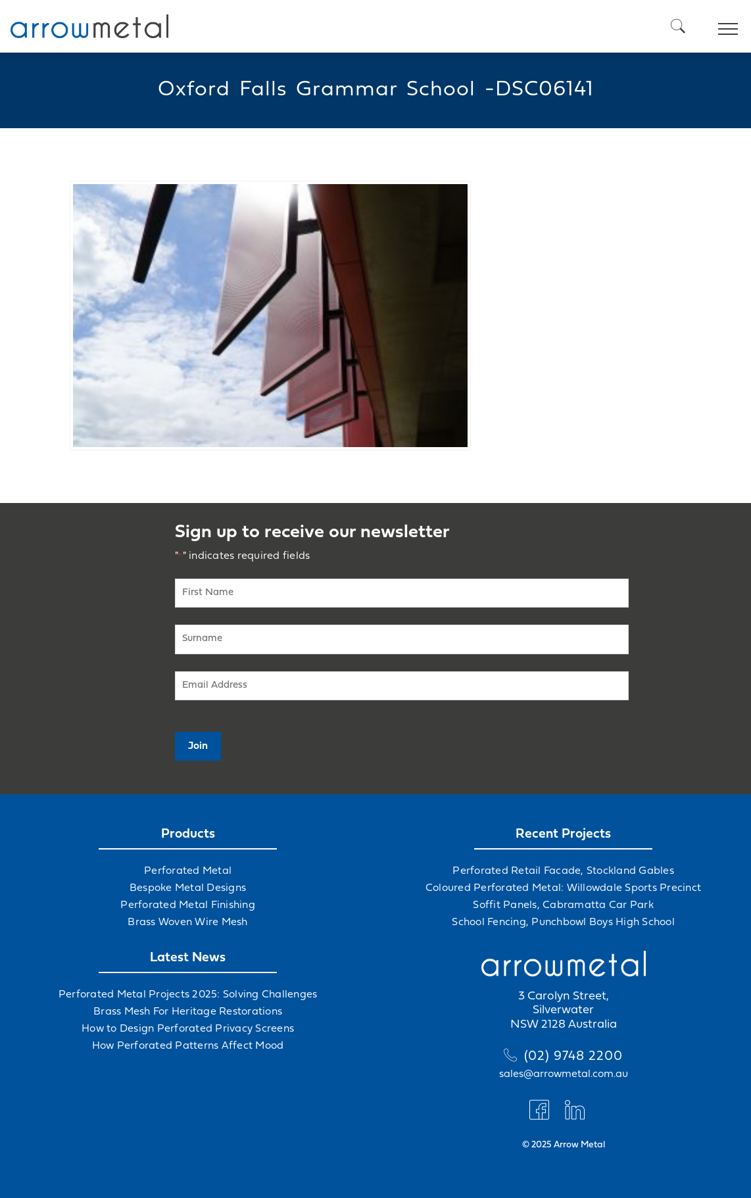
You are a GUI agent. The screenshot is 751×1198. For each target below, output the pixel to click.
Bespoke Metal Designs (188, 888)
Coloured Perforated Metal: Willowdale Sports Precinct (563, 888)
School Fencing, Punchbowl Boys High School (563, 922)
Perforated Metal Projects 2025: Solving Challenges (188, 995)
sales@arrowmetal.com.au (563, 1074)
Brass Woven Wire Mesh (187, 922)
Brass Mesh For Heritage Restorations (187, 1012)
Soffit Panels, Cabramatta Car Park (563, 905)
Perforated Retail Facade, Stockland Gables (563, 871)
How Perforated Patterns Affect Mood (188, 1046)
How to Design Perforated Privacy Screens (188, 1029)
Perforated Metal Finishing (187, 905)
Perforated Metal (187, 871)
